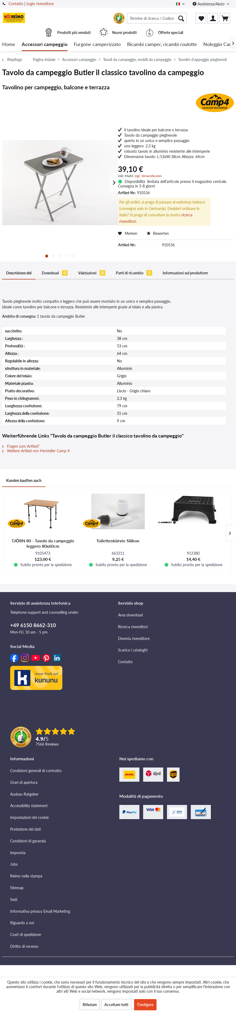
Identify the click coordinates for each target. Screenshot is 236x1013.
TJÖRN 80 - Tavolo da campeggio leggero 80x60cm (43, 543)
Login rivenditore (40, 3)
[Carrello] (224, 18)
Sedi (13, 899)
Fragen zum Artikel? (20, 446)
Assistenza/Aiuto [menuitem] (209, 4)
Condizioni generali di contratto (36, 770)
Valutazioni (91, 273)
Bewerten (158, 233)
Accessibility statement (29, 805)
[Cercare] (181, 18)
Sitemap (17, 887)
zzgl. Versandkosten (148, 176)
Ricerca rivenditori (133, 626)
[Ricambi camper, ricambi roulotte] (162, 44)
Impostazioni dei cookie (29, 817)
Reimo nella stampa (26, 876)
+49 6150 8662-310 (33, 625)
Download (55, 273)
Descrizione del (18, 273)
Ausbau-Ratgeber (24, 794)
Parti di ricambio (134, 273)
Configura (145, 1004)
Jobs (14, 864)
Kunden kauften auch (23, 480)
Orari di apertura (23, 782)
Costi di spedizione (25, 934)
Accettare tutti (116, 1004)
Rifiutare (90, 1004)
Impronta (17, 852)
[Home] (8, 44)
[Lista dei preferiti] (200, 18)
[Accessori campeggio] (44, 44)
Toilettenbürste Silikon (117, 540)
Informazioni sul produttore (185, 273)
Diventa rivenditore (134, 638)
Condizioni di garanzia (28, 841)
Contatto (16, 3)
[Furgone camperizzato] (97, 44)
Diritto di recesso (24, 946)
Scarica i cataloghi (132, 650)
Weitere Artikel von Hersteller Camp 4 (36, 450)
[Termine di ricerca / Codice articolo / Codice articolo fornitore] (157, 18)
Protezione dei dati (25, 829)
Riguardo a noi (22, 922)
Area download (130, 615)
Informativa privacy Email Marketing (40, 911)
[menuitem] (157, 18)
